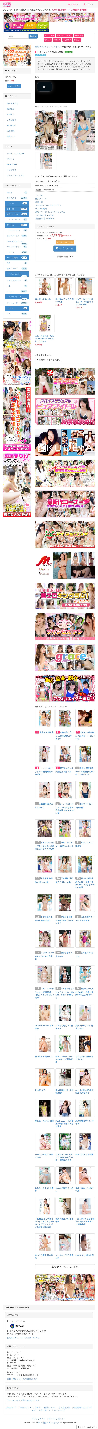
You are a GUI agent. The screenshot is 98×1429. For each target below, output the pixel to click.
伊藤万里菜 (79, 35)
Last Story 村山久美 (84, 1255)
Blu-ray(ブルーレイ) (17, 242)
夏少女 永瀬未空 (47, 732)
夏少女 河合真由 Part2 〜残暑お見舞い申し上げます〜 (84, 992)
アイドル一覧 (41, 215)
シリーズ (17, 252)
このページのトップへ (87, 1427)
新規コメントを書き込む (48, 360)
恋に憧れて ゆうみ (43, 299)
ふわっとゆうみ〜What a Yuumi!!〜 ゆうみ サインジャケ (44, 338)
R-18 (17, 314)
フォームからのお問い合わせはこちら (23, 1400)
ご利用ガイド (11, 1408)
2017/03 (50, 219)
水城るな (11, 114)
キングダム (12, 170)
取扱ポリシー (26, 1408)
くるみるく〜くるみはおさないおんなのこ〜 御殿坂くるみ (64, 1157)
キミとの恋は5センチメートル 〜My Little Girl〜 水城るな (65, 993)
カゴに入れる (65, 248)
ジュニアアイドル (18, 219)
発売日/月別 (40, 219)
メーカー (39, 205)
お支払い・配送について (45, 1408)
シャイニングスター (15, 154)
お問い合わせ (44, 1410)
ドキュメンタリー (17, 280)
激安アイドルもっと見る (65, 1267)
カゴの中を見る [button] (14, 86)
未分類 (17, 192)
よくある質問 (64, 1408)
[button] (44, 87)
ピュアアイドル (17, 236)
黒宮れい (11, 136)
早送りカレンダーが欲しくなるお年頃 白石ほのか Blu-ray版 (44, 846)
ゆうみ (51, 215)
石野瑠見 (11, 131)
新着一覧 (39, 202)
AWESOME (12, 165)
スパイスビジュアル (52, 205)
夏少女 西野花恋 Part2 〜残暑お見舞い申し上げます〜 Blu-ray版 (85, 882)
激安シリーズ (41, 212)
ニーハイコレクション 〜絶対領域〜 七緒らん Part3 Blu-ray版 (44, 993)
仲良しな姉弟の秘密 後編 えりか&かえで (65, 920)
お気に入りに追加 (65, 242)
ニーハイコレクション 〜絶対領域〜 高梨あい (44, 771)
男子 (17, 263)
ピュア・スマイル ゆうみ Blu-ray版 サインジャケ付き (84, 301)
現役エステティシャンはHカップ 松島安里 (64, 1059)
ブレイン (11, 159)
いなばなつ (67, 40)
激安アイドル (41, 199)
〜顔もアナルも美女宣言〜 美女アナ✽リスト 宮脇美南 (85, 1221)
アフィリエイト (38, 1419)
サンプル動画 (49, 35)
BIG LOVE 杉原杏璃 (84, 1155)
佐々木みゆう (13, 103)
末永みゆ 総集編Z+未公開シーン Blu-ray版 (85, 735)
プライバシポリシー (57, 1419)
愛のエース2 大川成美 (44, 1121)
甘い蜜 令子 (40, 1090)
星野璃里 (57, 40)
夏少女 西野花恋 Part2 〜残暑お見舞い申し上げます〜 (85, 771)
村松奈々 (47, 40)
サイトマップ (59, 1410)
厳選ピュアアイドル (64, 35)
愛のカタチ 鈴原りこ (44, 1057)
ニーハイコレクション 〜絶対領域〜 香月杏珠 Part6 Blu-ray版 (65, 808)
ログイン (88, 4)
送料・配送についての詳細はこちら (22, 1379)
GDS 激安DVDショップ (48, 1423)
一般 (17, 286)
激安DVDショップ (43, 47)
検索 (33, 36)
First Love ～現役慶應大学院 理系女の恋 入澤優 (65, 1123)
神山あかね (12, 125)
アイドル (57, 47)
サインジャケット (17, 247)
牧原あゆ (77, 40)
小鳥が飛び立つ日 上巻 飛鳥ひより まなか (65, 735)
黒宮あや (11, 109)
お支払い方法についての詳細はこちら (23, 1338)
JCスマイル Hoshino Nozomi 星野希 (44, 956)
